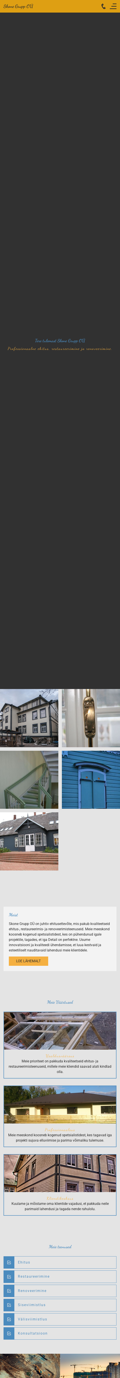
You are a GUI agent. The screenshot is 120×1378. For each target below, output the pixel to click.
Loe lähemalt (28, 961)
